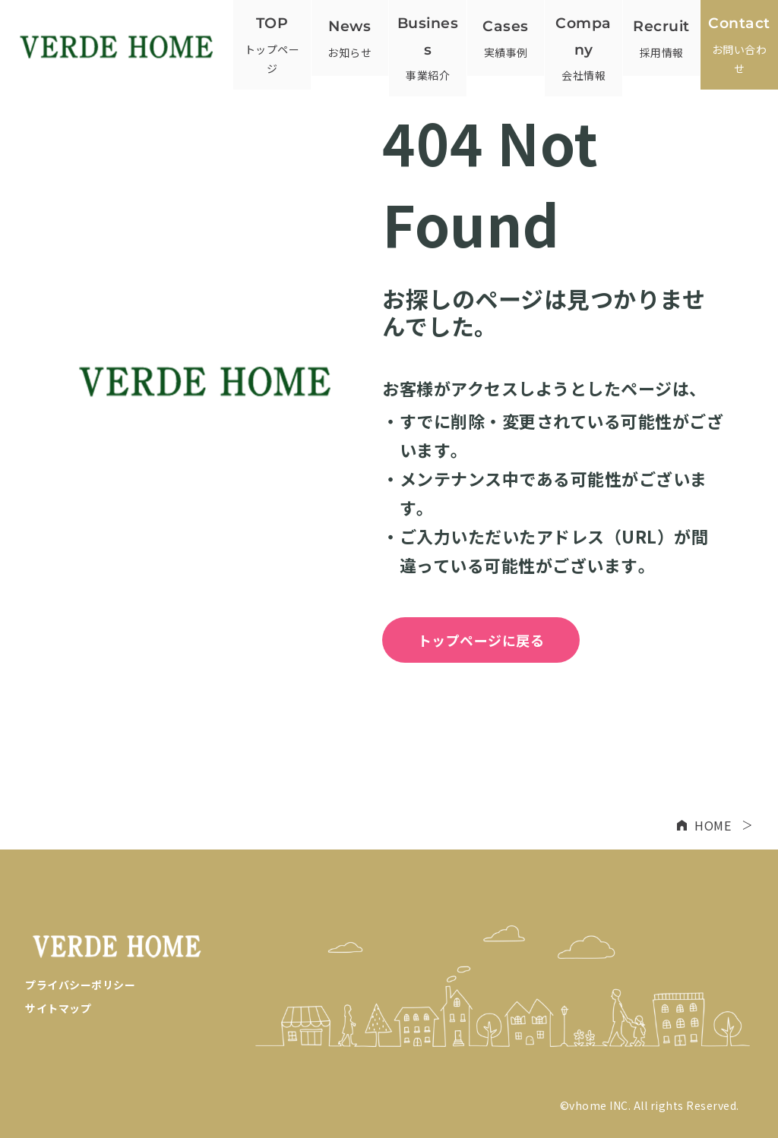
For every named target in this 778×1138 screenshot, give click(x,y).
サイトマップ (58, 1008)
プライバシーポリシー (80, 984)
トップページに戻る (481, 640)
